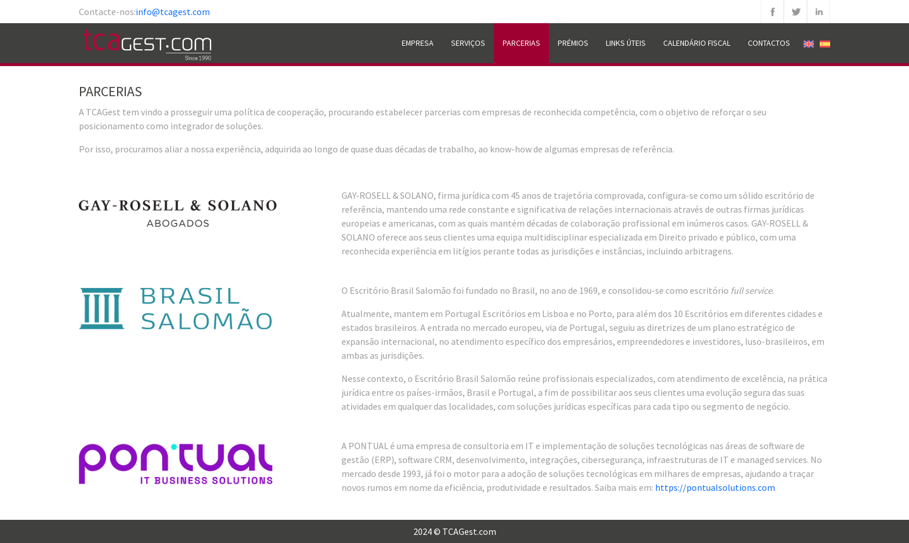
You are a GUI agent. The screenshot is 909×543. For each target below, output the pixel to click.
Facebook (772, 11)
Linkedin (818, 11)
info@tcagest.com (173, 11)
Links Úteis (626, 43)
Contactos (769, 43)
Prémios (573, 43)
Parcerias (521, 43)
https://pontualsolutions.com (715, 487)
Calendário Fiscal (696, 43)
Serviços (468, 43)
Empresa (418, 43)
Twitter (795, 11)
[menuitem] (808, 43)
